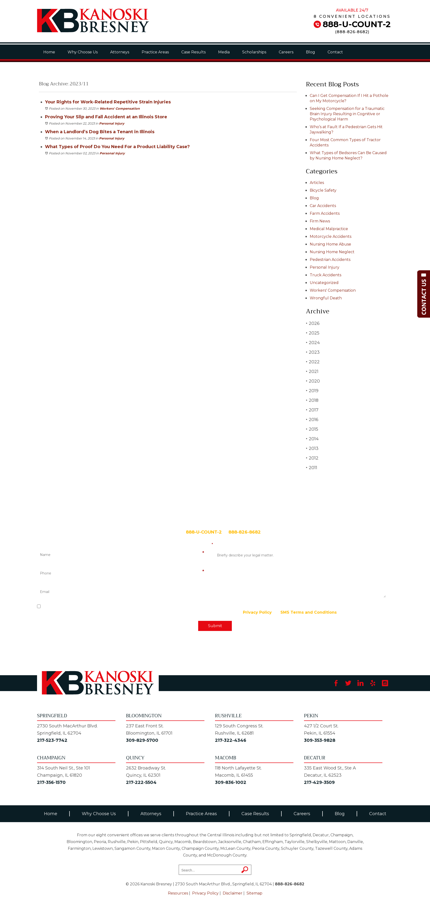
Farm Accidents (325, 213)
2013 (312, 448)
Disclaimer (232, 893)
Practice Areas (155, 52)
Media (224, 52)
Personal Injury (111, 123)
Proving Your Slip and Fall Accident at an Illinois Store (106, 117)
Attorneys (119, 52)
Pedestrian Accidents (330, 259)
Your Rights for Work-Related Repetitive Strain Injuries (108, 102)
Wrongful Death (326, 298)
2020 (313, 381)
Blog (310, 52)
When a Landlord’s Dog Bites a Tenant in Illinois (99, 131)
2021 (312, 371)
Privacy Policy (257, 612)
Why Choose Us (83, 52)
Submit (215, 626)
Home (49, 52)
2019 (312, 390)
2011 (311, 467)
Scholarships (254, 52)
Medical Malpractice (329, 229)
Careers (286, 52)
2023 (313, 352)
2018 (312, 400)
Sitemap (254, 893)
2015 (312, 429)
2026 (313, 323)
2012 (312, 457)
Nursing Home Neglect (332, 252)
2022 (313, 361)
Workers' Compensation (120, 108)
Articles (317, 182)
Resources (178, 893)
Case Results (193, 52)
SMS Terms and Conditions (308, 612)
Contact (335, 52)
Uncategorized (324, 282)
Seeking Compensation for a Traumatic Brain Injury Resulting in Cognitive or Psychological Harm (347, 113)
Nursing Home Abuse (330, 244)
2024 (313, 342)
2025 (312, 332)
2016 (312, 419)
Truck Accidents (325, 275)
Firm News (320, 221)
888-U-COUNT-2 (357, 24)
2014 (312, 438)
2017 (312, 409)
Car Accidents (323, 205)
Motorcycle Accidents (330, 236)
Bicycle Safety (323, 190)
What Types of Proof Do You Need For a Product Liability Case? (117, 146)
